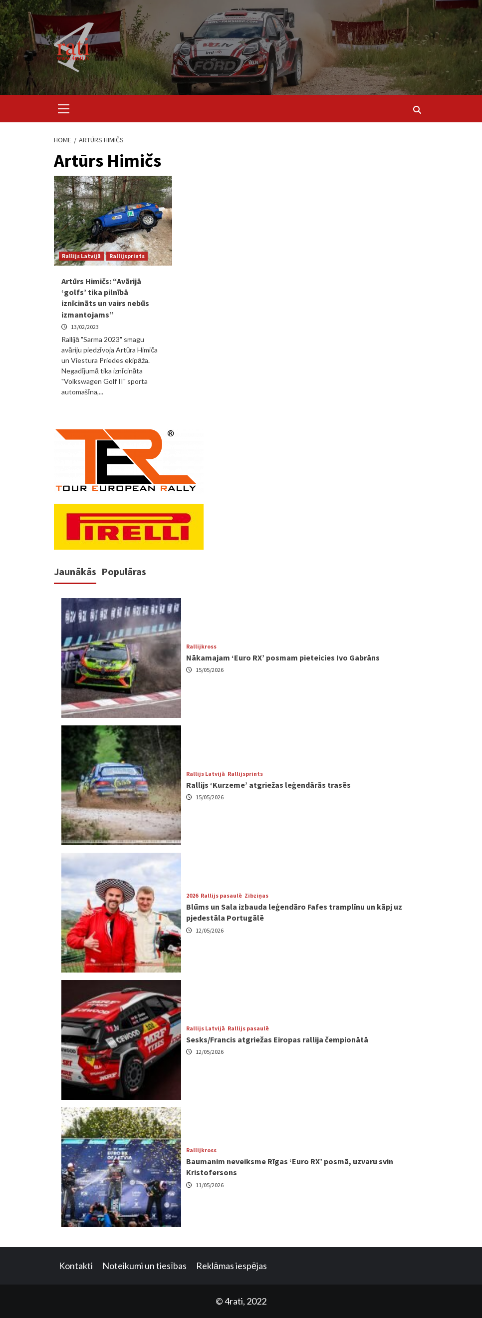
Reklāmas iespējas (231, 1265)
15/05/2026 (210, 669)
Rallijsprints (127, 256)
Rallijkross (201, 647)
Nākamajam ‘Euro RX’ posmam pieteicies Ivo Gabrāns (283, 657)
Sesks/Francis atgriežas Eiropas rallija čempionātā (277, 1039)
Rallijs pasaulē (221, 896)
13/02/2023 (85, 326)
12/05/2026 (210, 930)
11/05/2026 (210, 1185)
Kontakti (76, 1265)
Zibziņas (256, 896)
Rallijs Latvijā (81, 256)
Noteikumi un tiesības (144, 1265)
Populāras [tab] (123, 571)
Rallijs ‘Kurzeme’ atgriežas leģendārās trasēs (268, 785)
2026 (192, 896)
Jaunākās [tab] (75, 571)
